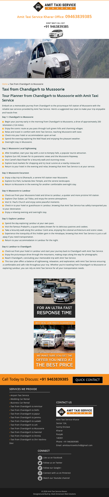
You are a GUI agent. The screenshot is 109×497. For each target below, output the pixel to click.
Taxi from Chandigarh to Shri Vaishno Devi (27, 441)
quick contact (88, 380)
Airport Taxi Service (20, 395)
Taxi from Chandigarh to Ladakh (26, 421)
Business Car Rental (20, 403)
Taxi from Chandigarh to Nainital (26, 432)
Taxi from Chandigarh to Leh (24, 425)
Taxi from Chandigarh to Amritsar (26, 406)
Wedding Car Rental (20, 399)
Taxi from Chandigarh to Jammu (26, 417)
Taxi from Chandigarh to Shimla (26, 436)
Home (5, 84)
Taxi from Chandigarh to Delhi (25, 410)
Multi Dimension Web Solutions (63, 494)
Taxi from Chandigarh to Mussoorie (27, 428)
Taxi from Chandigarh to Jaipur (25, 414)
